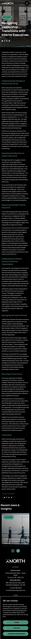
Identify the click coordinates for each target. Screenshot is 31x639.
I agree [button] (16, 622)
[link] (7, 3)
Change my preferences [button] (16, 634)
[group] (15, 530)
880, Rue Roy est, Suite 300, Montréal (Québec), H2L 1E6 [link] (15, 584)
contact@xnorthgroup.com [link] (15, 590)
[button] (13, 551)
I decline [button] (16, 628)
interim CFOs (21, 117)
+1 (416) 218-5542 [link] (15, 588)
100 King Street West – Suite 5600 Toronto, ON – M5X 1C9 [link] (15, 575)
